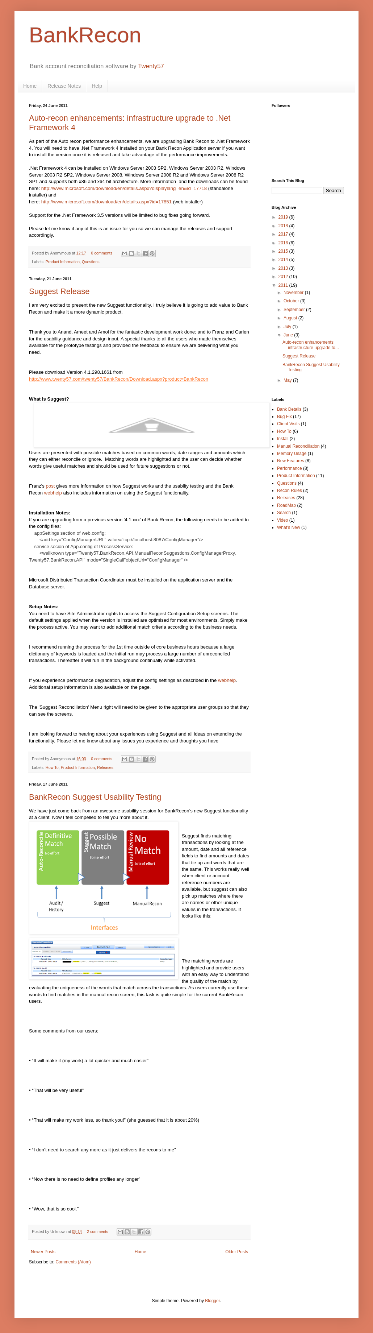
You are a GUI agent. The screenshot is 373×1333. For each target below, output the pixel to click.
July (288, 326)
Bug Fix (284, 416)
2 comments (97, 1231)
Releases (105, 767)
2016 (283, 242)
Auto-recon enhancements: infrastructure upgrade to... (310, 345)
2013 (283, 268)
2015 (283, 251)
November (294, 292)
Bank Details (289, 409)
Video (282, 520)
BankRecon (85, 35)
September (295, 309)
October (292, 300)
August (291, 317)
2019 (283, 217)
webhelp (53, 493)
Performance (289, 468)
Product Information (63, 262)
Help (97, 86)
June (289, 335)
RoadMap (286, 505)
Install (282, 438)
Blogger (212, 1300)
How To (52, 767)
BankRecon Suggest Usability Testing (95, 797)
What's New (288, 527)
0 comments (101, 253)
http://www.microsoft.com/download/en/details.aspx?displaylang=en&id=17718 (124, 188)
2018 (283, 225)
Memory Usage (291, 453)
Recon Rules (289, 490)
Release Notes (64, 86)
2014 (283, 259)
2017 (283, 234)
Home (30, 86)
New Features (290, 460)
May (288, 380)
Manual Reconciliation (298, 446)
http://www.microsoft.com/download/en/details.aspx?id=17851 (106, 201)
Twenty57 (151, 66)
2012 (283, 276)
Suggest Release (59, 291)
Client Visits (288, 423)
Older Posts (236, 1251)
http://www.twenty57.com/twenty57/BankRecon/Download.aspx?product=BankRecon (118, 379)
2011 (283, 285)
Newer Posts (43, 1251)
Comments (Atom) (73, 1261)
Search (284, 512)
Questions (91, 262)
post (50, 486)
